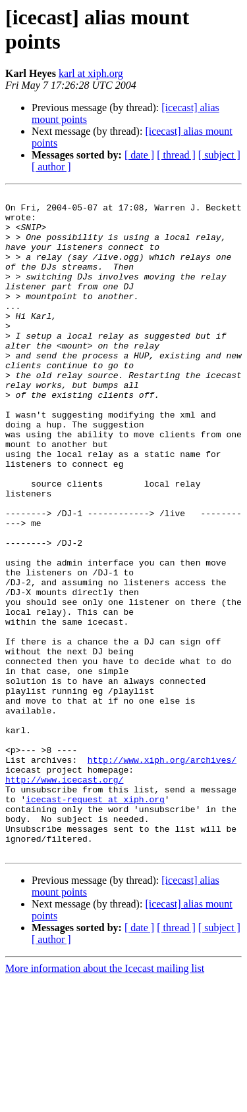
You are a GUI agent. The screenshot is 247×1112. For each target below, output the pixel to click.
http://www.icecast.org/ (64, 898)
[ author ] (51, 166)
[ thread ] (176, 154)
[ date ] (139, 154)
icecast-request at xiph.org (95, 921)
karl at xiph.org (91, 73)
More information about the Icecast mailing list (104, 1100)
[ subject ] (219, 154)
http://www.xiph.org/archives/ (162, 874)
